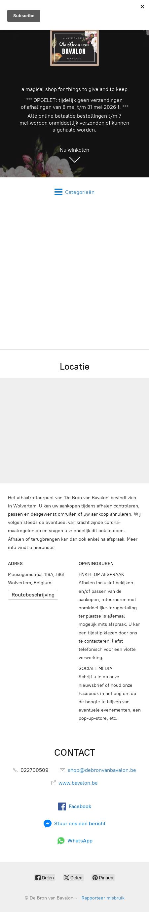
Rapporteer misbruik (103, 898)
